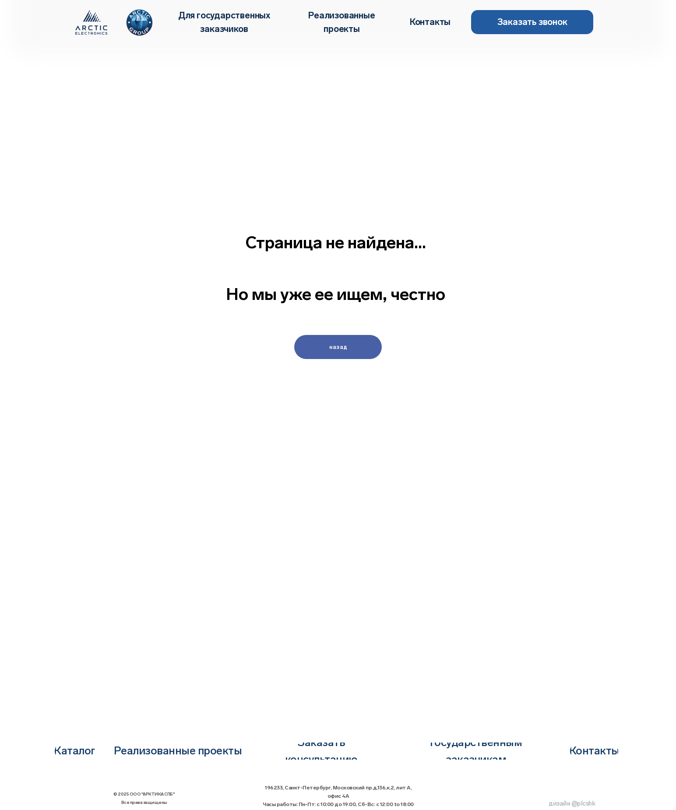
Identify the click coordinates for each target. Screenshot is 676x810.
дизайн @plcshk (572, 803)
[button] (532, 22)
